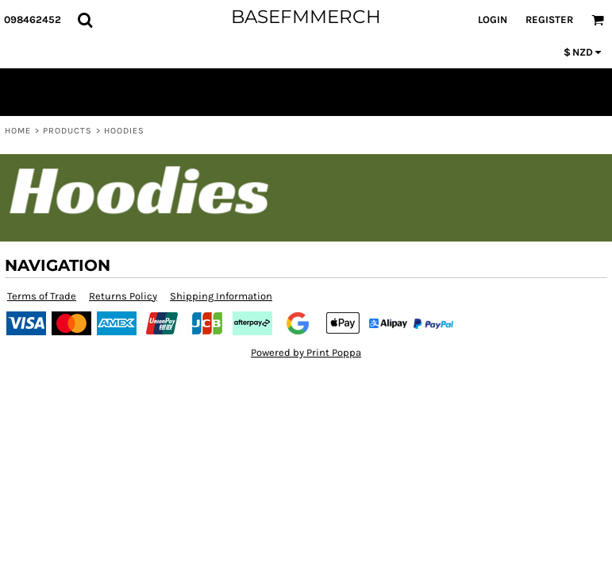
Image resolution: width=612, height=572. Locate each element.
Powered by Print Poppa (306, 352)
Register (549, 19)
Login (492, 19)
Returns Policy (123, 296)
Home (18, 131)
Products (68, 131)
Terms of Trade (41, 296)
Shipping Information (221, 296)
